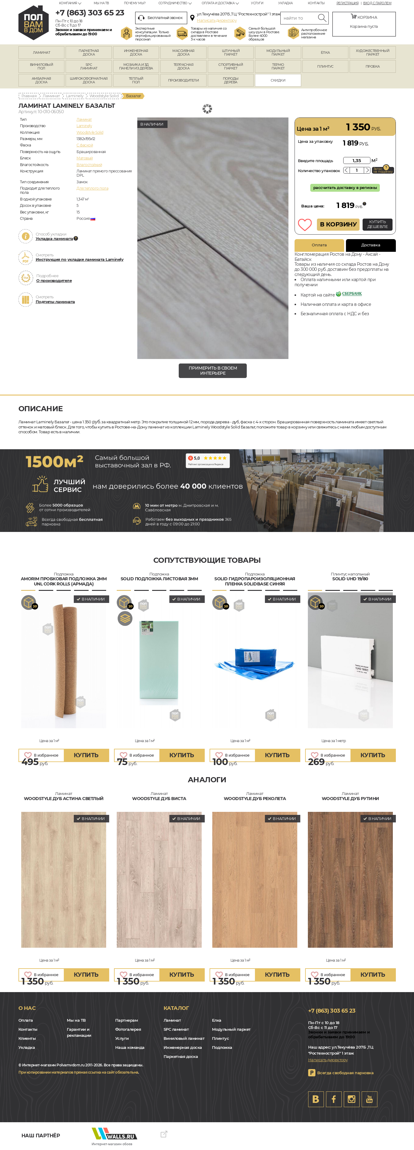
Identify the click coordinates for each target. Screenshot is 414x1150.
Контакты (316, 3)
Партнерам (126, 1020)
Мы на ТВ (101, 3)
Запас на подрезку (383, 170)
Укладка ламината (54, 238)
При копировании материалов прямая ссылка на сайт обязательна (78, 1072)
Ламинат (51, 95)
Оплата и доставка (218, 3)
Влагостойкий (89, 164)
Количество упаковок (319, 170)
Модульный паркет (231, 1029)
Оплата (319, 244)
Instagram (352, 1099)
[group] (212, 238)
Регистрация (348, 3)
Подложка (222, 1047)
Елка (216, 1020)
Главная (29, 95)
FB (334, 1099)
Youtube (369, 1099)
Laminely (74, 95)
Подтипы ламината (55, 301)
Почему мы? (135, 3)
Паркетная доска (181, 1056)
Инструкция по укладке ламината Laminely (80, 259)
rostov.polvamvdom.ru (33, 22)
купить (86, 755)
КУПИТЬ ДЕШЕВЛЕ (377, 224)
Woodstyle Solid (104, 95)
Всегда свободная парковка (345, 1072)
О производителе (54, 280)
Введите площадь (315, 160)
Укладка (285, 3)
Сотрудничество (172, 3)
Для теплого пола (92, 188)
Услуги (257, 3)
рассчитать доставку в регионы (345, 187)
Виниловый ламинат (184, 1038)
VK (316, 1099)
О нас (27, 1008)
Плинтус (220, 1038)
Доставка (370, 244)
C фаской (85, 145)
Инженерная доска (183, 1047)
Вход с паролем (377, 3)
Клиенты (27, 1038)
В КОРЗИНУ (338, 224)
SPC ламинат (176, 1029)
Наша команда (130, 1047)
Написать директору (216, 20)
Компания (68, 3)
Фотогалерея (128, 1029)
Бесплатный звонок (160, 18)
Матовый (85, 158)
